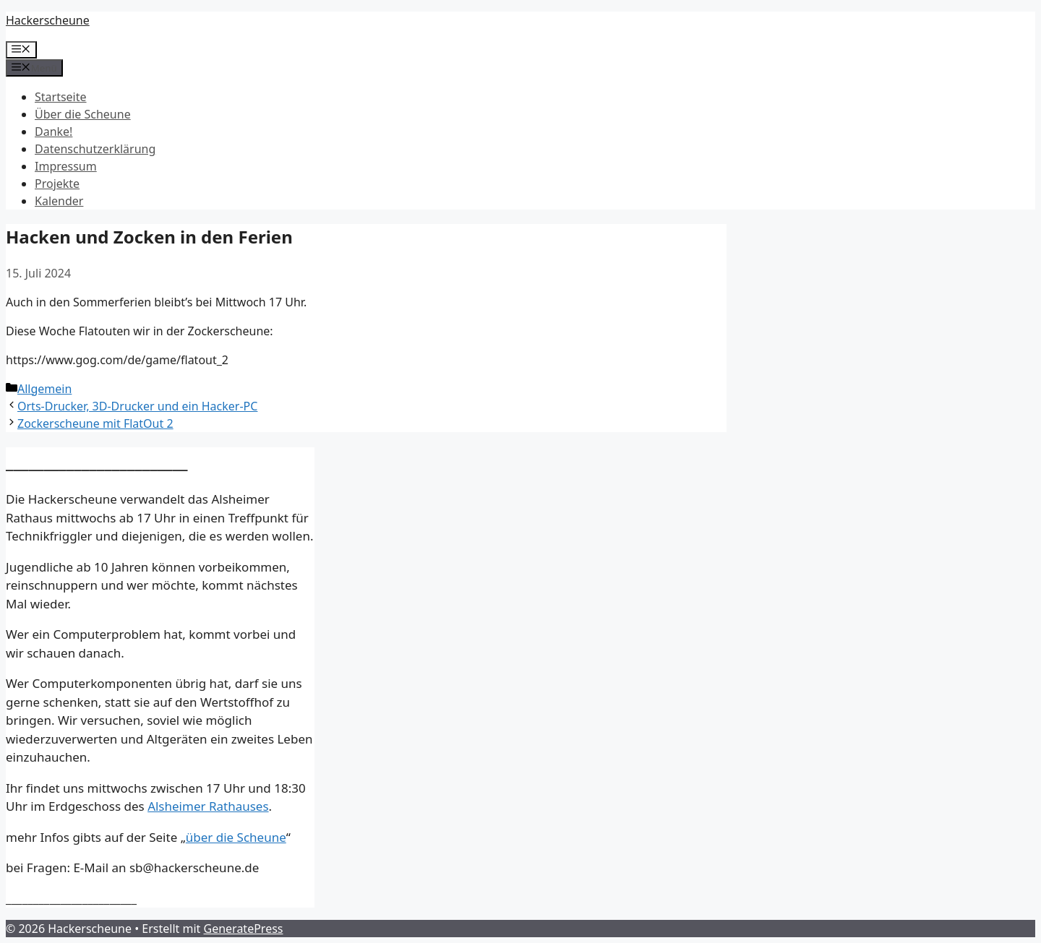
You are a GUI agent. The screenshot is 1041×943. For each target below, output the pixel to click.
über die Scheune (236, 837)
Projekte (57, 183)
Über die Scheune (83, 114)
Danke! (53, 131)
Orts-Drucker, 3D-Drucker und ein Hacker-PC (137, 406)
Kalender (59, 201)
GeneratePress (243, 928)
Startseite (61, 97)
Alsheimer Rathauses (207, 806)
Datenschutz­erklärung (95, 149)
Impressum (66, 166)
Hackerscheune (48, 20)
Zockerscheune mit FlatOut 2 (95, 423)
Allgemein (44, 389)
